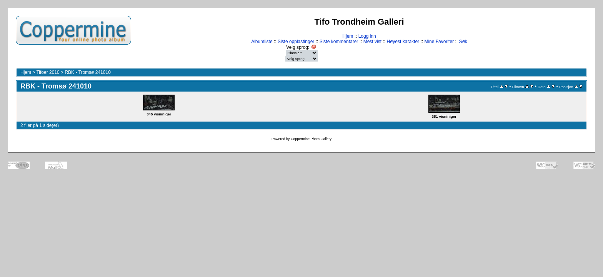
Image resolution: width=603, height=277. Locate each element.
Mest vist (372, 41)
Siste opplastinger (296, 41)
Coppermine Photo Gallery (311, 139)
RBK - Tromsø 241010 (87, 72)
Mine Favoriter (439, 41)
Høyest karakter (402, 41)
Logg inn (367, 36)
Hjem (347, 36)
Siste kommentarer (339, 41)
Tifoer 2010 (47, 72)
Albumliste (261, 41)
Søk (463, 41)
